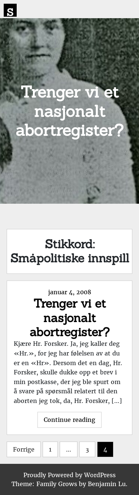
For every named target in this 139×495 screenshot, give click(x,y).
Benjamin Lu (107, 484)
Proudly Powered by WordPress (69, 475)
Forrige (23, 449)
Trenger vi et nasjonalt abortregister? (70, 318)
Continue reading (73, 421)
